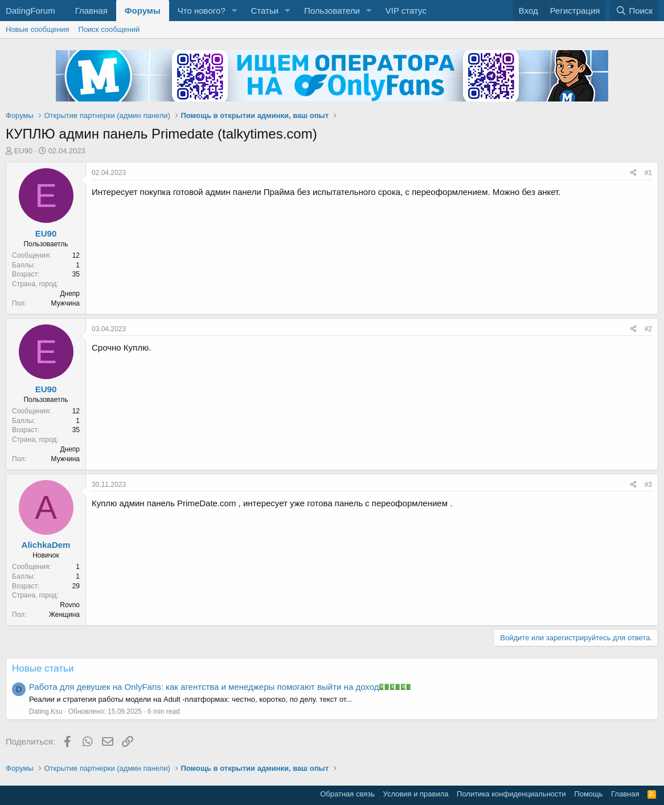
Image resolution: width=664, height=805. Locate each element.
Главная (91, 10)
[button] (234, 10)
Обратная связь (347, 794)
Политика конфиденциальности (511, 794)
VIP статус (406, 10)
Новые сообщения (37, 29)
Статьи (264, 10)
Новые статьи (42, 668)
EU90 (23, 151)
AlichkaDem (46, 545)
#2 (648, 329)
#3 (648, 485)
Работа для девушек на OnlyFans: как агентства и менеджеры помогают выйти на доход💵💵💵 (220, 687)
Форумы (143, 10)
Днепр (70, 294)
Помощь (588, 794)
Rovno (70, 605)
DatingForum (30, 10)
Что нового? (202, 10)
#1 (648, 173)
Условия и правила (416, 794)
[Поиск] (634, 10)
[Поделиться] (633, 173)
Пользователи (332, 10)
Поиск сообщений (109, 29)
